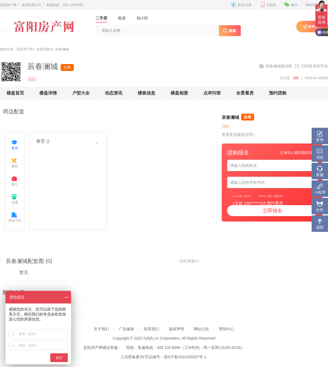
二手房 (101, 18)
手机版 (268, 5)
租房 (122, 18)
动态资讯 (113, 93)
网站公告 (201, 329)
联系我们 (151, 329)
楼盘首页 (15, 93)
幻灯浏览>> (189, 261)
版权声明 (176, 329)
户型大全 (81, 93)
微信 (290, 5)
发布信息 (314, 26)
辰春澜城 (62, 49)
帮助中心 (226, 329)
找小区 (142, 18)
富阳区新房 (45, 49)
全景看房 (245, 93)
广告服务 (126, 329)
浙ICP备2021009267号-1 (185, 357)
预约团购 (277, 93)
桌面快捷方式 (31, 5)
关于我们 (101, 329)
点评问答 (212, 93)
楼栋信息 (146, 93)
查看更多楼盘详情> (238, 134)
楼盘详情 (48, 93)
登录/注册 (241, 5)
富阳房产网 (8, 5)
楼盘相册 (179, 93)
